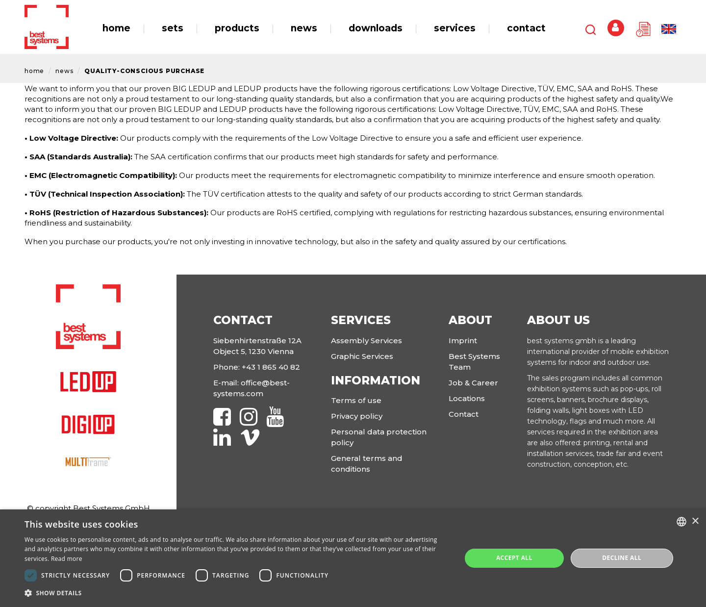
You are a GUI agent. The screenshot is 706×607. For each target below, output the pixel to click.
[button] (237, 593)
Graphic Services (362, 356)
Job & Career (473, 382)
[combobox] (681, 522)
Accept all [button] (514, 558)
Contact (464, 414)
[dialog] (353, 558)
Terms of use (356, 400)
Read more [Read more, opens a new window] (66, 559)
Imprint (463, 340)
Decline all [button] (621, 558)
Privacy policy (356, 416)
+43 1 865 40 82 (271, 367)
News (64, 71)
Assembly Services (366, 340)
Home (34, 71)
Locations (467, 398)
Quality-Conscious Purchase (144, 71)
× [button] (695, 521)
